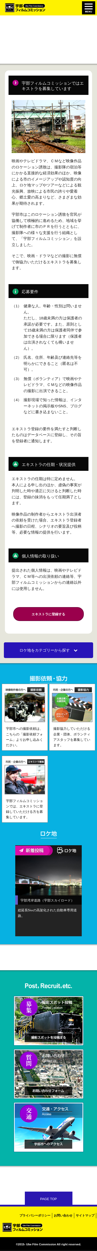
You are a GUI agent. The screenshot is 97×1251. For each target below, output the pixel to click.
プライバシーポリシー (34, 1215)
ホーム (9, 26)
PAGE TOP (48, 1199)
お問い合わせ (63, 1215)
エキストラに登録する (48, 614)
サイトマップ (85, 1215)
